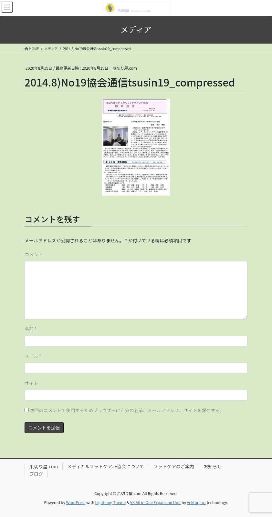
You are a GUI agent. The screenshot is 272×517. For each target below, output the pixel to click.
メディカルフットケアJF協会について (105, 466)
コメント (34, 254)
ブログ (36, 474)
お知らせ (213, 466)
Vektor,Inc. (196, 502)
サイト (31, 383)
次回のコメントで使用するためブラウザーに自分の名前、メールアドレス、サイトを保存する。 (127, 410)
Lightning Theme (110, 502)
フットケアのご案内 (173, 466)
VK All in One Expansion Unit (155, 502)
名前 (31, 329)
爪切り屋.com (43, 466)
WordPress (76, 502)
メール (33, 356)
